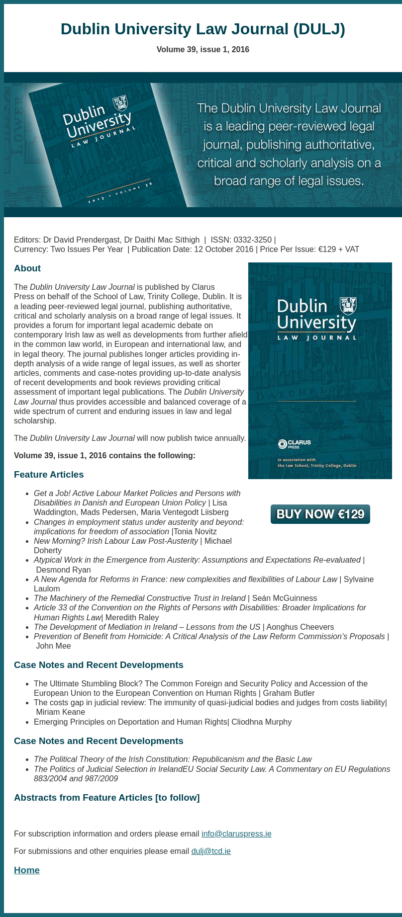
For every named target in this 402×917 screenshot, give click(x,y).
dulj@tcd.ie (211, 851)
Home (27, 870)
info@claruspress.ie (236, 834)
